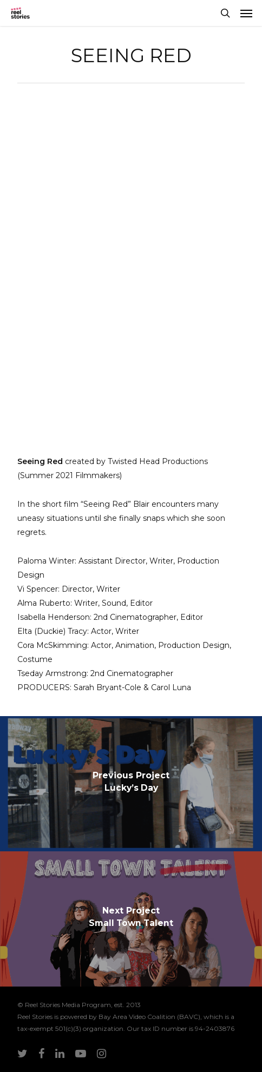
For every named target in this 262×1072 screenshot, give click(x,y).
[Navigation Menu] (246, 13)
